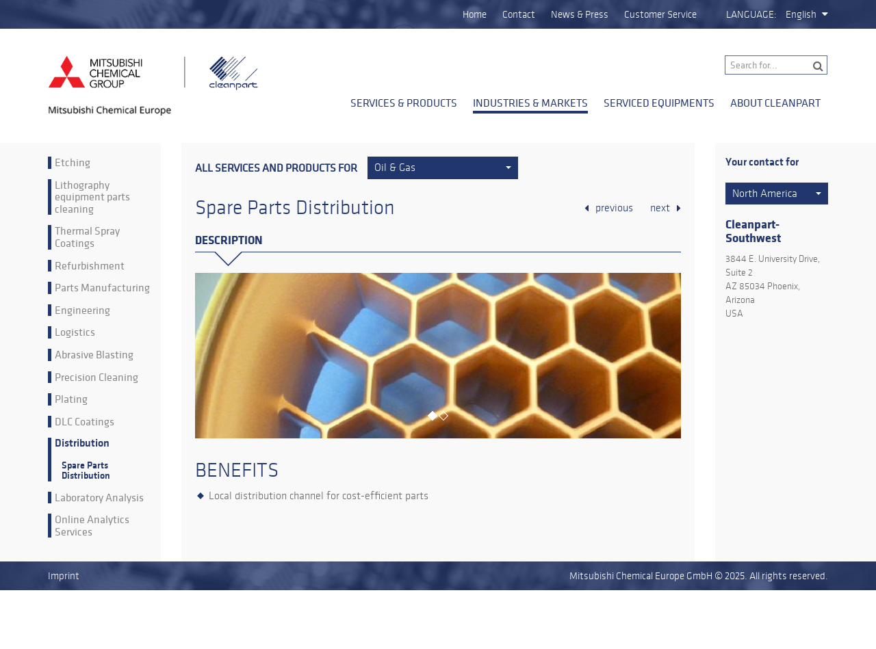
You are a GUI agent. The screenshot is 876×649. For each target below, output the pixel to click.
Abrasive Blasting (94, 355)
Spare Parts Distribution (86, 470)
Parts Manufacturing (102, 288)
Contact (518, 14)
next (660, 208)
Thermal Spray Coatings (87, 237)
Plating (71, 399)
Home (475, 14)
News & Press (579, 14)
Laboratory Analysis (99, 498)
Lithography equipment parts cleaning (92, 197)
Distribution (82, 443)
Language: (751, 14)
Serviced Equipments (659, 102)
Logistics (75, 332)
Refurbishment (90, 266)
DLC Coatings (84, 422)
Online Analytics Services (92, 526)
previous (614, 208)
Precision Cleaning (96, 377)
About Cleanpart (775, 102)
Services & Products (403, 102)
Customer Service (660, 14)
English (801, 14)
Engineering (82, 310)
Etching (72, 163)
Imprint (63, 575)
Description (228, 240)
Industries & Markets (530, 102)
